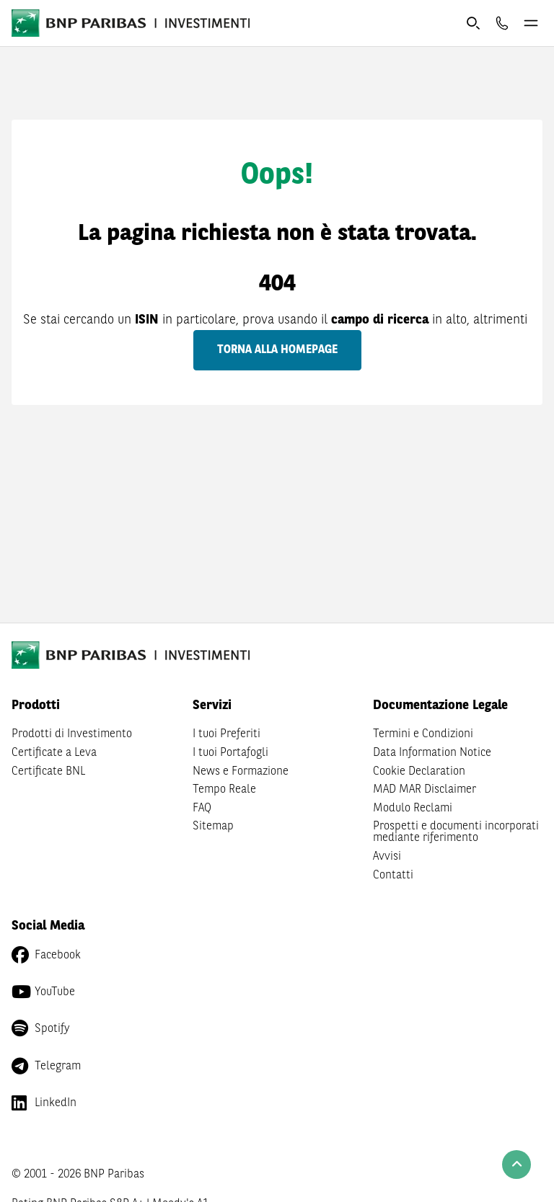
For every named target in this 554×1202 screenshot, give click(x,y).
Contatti (393, 875)
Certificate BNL (48, 772)
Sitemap (213, 826)
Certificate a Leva (54, 753)
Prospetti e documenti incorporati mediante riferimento (456, 832)
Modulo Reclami (412, 808)
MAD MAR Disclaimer (424, 790)
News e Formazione (241, 772)
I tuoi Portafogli (230, 753)
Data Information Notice (432, 753)
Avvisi (387, 857)
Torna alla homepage (277, 350)
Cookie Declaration (419, 772)
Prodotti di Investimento (72, 734)
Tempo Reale (224, 790)
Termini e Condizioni (423, 734)
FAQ (202, 808)
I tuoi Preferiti (226, 734)
